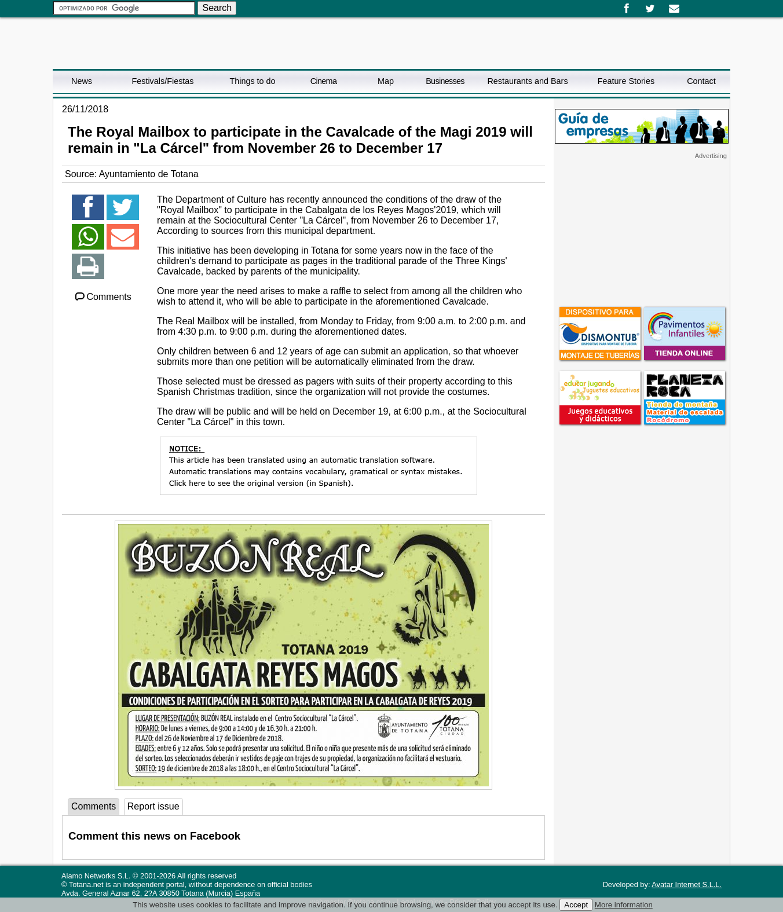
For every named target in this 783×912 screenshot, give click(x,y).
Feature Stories (626, 81)
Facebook (626, 8)
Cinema (323, 81)
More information (624, 904)
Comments (102, 297)
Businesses (445, 81)
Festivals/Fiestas (162, 81)
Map (386, 81)
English (700, 4)
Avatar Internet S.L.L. (687, 884)
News (81, 81)
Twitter (650, 8)
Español (691, 4)
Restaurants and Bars (527, 81)
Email (674, 8)
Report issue (153, 806)
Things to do (252, 81)
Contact (701, 81)
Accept (576, 904)
